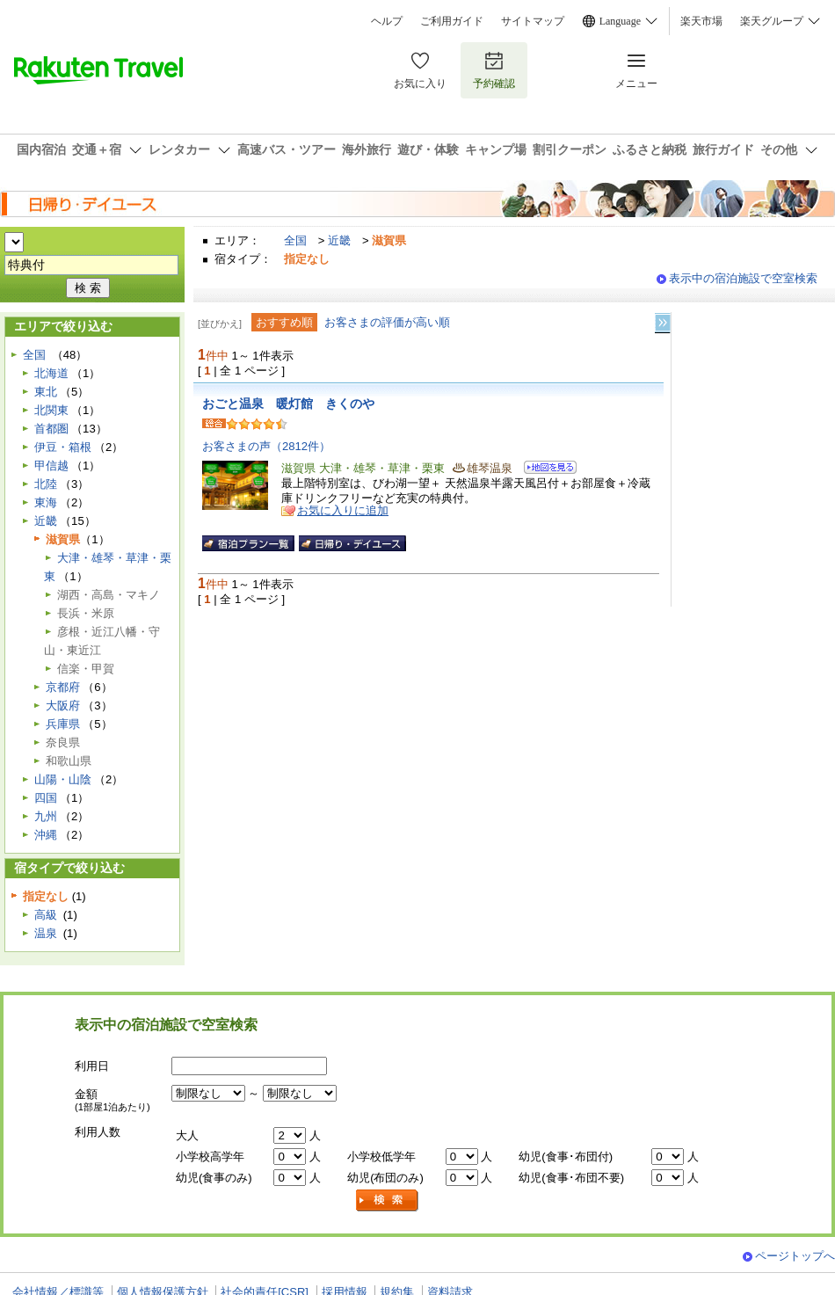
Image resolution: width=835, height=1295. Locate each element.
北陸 (45, 484)
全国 (295, 240)
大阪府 (63, 705)
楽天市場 (701, 21)
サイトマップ (532, 21)
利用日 (92, 1066)
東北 (45, 391)
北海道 (51, 373)
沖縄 (45, 834)
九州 (45, 816)
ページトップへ (795, 1255)
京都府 (63, 687)
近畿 (339, 240)
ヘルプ (387, 21)
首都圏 (51, 428)
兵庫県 (63, 724)
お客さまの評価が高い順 (387, 322)
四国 (45, 797)
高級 (45, 914)
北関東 (51, 410)
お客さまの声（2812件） (266, 446)
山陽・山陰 (62, 779)
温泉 (45, 933)
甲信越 (51, 465)
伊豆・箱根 (62, 447)
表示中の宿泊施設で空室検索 (743, 278)
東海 (45, 502)
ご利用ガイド (451, 21)
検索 (387, 1200)
